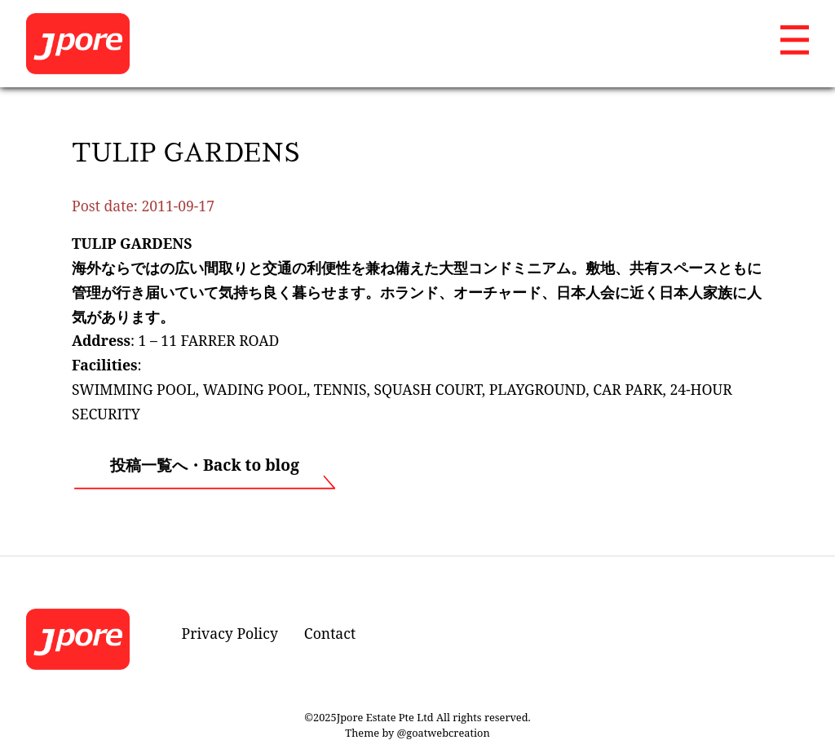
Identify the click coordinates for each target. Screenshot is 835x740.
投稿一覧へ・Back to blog (204, 465)
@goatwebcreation (443, 732)
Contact (330, 633)
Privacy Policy (230, 633)
